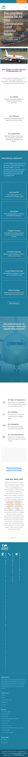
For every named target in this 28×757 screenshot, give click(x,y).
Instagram (5, 742)
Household (14, 211)
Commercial (14, 192)
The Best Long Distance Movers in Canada (12, 727)
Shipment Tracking (7, 700)
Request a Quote (21, 1)
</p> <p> (14, 453)
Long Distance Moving (14, 271)
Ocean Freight (5, 714)
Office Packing (14, 290)
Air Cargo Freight (6, 711)
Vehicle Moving (6, 721)
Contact (4, 704)
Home (3, 695)
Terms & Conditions (17, 753)
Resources (4, 702)
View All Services (14, 303)
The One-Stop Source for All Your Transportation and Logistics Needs (13, 23)
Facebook (4, 739)
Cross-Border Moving (7, 732)
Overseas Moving (14, 252)
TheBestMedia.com (19, 755)
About (3, 697)
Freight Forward (14, 231)
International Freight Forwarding (10, 718)
